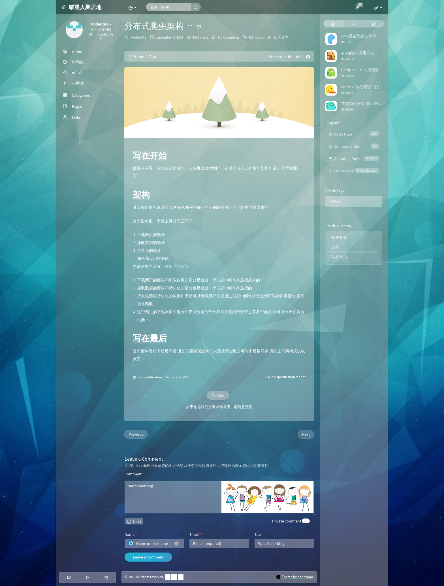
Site (258, 534)
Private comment (286, 521)
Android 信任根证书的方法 (364, 86)
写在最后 (339, 256)
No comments (228, 37)
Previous (136, 434)
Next (306, 434)
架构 (335, 247)
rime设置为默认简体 (358, 36)
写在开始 (339, 237)
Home (136, 56)
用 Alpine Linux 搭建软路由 (364, 69)
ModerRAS (138, 37)
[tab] (333, 24)
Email (195, 534)
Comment (134, 474)
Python (335, 201)
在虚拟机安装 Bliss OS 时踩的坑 (368, 103)
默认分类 (281, 37)
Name (131, 534)
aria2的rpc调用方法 (357, 53)
